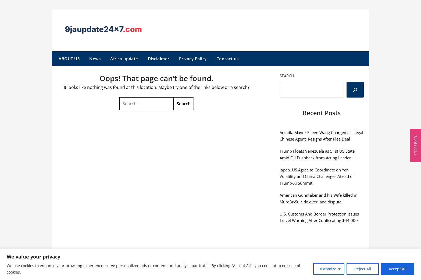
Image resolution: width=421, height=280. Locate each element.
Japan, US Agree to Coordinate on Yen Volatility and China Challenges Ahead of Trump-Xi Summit (317, 176)
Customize (326, 268)
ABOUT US (69, 58)
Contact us (227, 58)
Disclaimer (158, 58)
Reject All (362, 268)
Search (287, 75)
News (95, 58)
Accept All (397, 268)
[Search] (355, 90)
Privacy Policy (193, 58)
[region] (210, 264)
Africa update (124, 58)
